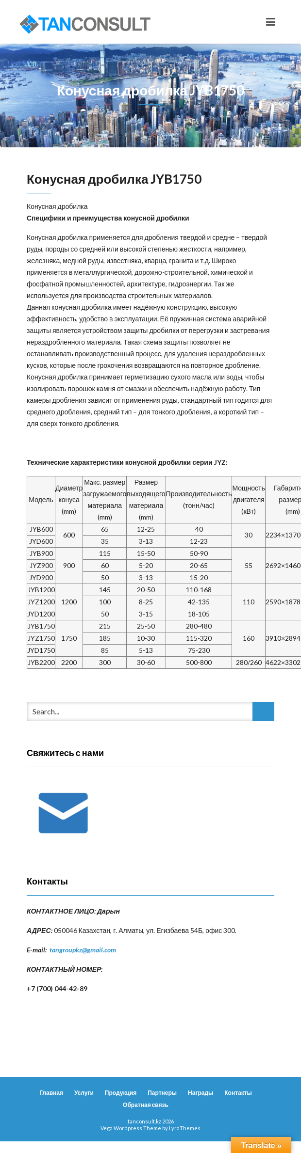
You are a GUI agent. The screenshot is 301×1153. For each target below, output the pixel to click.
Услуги (84, 1092)
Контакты (238, 1092)
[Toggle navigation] (271, 22)
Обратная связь (145, 1104)
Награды (200, 1092)
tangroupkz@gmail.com (83, 950)
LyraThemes (185, 1128)
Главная (51, 1092)
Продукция (120, 1092)
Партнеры (162, 1092)
